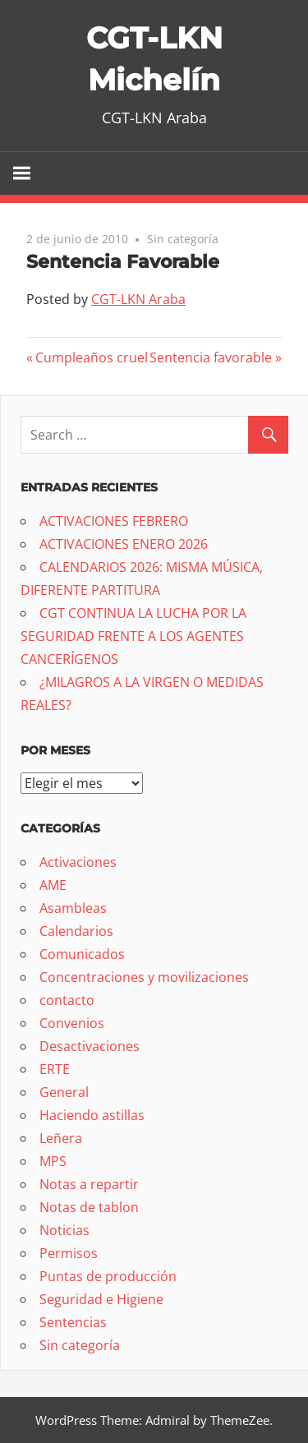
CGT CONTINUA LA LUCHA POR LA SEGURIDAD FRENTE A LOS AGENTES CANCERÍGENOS (133, 636)
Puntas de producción (108, 1276)
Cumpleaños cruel (91, 357)
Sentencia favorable (210, 357)
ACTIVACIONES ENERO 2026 (123, 544)
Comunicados (82, 954)
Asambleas (73, 908)
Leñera (60, 1138)
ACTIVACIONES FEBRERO (113, 521)
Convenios (71, 1023)
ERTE (54, 1069)
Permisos (68, 1253)
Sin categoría (182, 239)
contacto (66, 1000)
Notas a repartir (89, 1184)
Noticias (64, 1230)
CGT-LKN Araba (138, 299)
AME (53, 885)
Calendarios (76, 931)
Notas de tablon (89, 1207)
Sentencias (73, 1322)
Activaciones (78, 862)
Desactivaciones (89, 1046)
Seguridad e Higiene (101, 1299)
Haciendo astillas (92, 1115)
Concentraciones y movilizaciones (144, 977)
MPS (53, 1161)
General (64, 1092)
